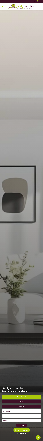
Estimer (21, 406)
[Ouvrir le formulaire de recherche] (21, 425)
